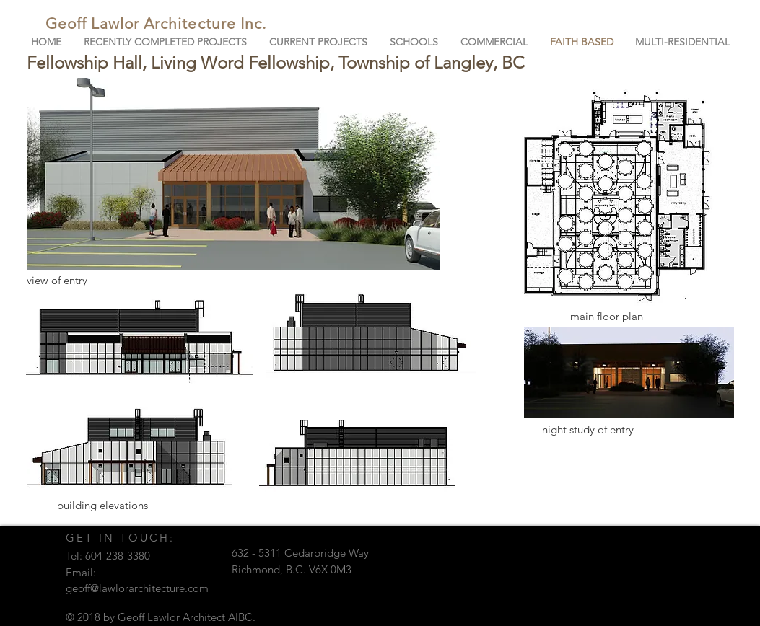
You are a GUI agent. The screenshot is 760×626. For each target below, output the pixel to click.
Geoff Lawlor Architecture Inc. (156, 23)
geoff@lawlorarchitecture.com (137, 588)
